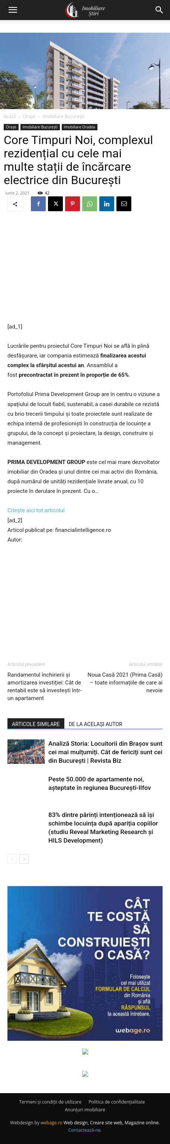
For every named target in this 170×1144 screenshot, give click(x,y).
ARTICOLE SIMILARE (36, 724)
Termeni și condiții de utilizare (50, 1102)
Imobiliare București (63, 116)
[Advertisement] (85, 267)
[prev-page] (12, 859)
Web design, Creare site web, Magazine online (111, 1123)
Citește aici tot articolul (36, 510)
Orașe (29, 116)
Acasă (10, 116)
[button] (13, 10)
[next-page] (24, 859)
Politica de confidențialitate (117, 1102)
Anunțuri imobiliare (85, 1110)
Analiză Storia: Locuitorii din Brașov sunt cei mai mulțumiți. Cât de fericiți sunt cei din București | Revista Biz (105, 752)
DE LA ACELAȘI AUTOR (95, 724)
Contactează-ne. (85, 1130)
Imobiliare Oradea (79, 127)
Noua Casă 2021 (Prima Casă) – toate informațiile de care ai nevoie (125, 682)
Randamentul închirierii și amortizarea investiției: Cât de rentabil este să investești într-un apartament (44, 686)
